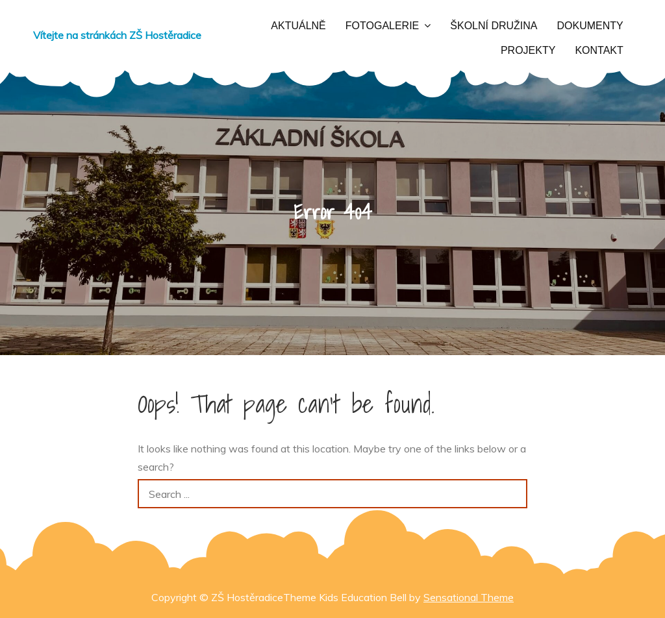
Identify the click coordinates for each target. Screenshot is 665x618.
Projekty (528, 50)
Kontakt (599, 50)
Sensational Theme (468, 597)
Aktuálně (298, 25)
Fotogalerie (382, 25)
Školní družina (493, 25)
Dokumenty (590, 25)
